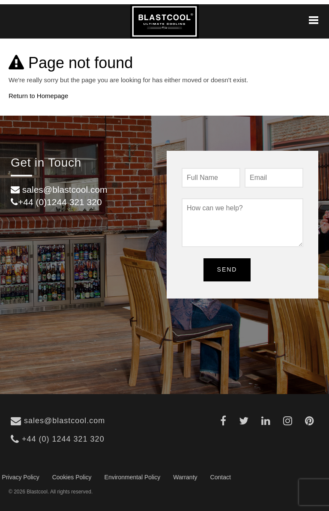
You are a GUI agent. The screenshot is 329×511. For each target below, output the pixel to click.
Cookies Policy (72, 477)
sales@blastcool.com (58, 420)
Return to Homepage (38, 95)
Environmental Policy (133, 477)
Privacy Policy (20, 477)
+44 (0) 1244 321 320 (58, 439)
